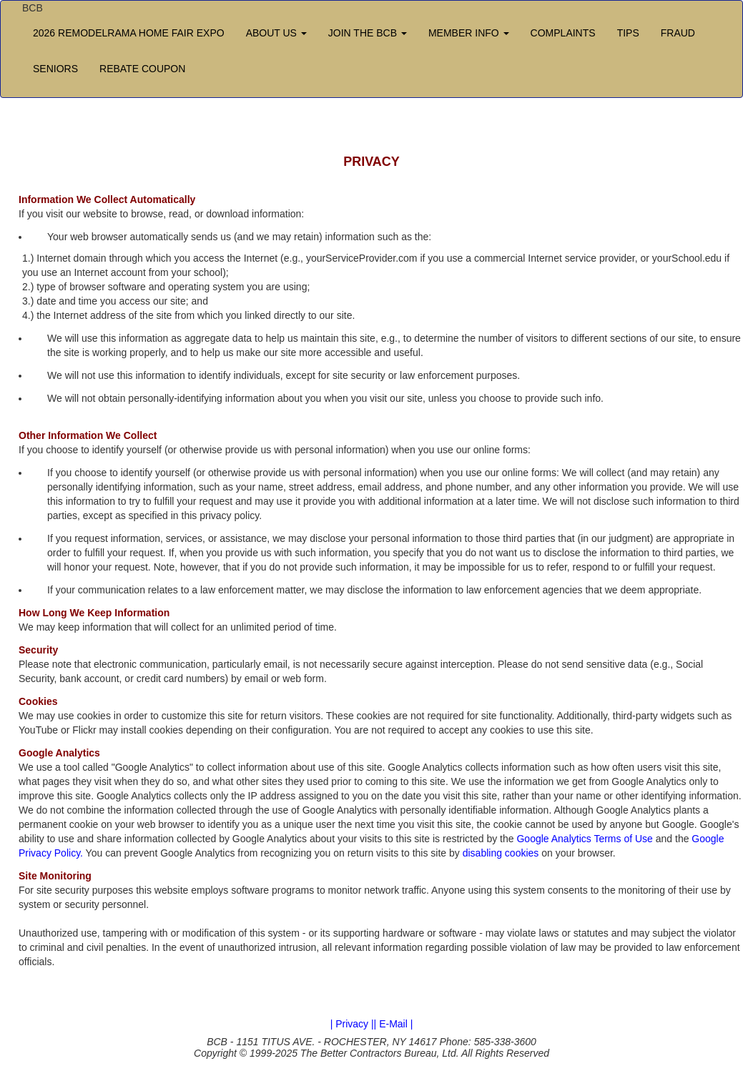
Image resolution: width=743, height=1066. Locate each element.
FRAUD (678, 33)
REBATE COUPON (142, 68)
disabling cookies (501, 853)
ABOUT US (276, 33)
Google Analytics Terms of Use (584, 838)
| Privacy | (352, 1024)
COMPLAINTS (563, 33)
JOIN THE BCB (367, 33)
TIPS (628, 33)
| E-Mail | (393, 1024)
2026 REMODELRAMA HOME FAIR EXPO (129, 33)
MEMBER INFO (468, 33)
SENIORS (55, 68)
